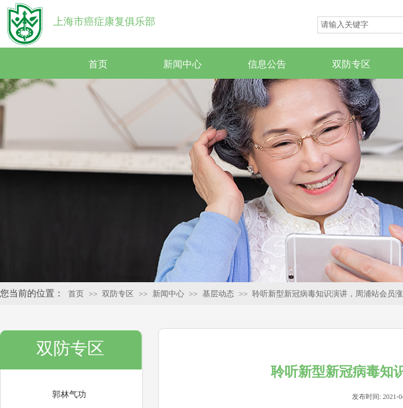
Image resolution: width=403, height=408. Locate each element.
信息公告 (267, 64)
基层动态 (218, 294)
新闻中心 (182, 64)
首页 (98, 64)
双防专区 (351, 64)
